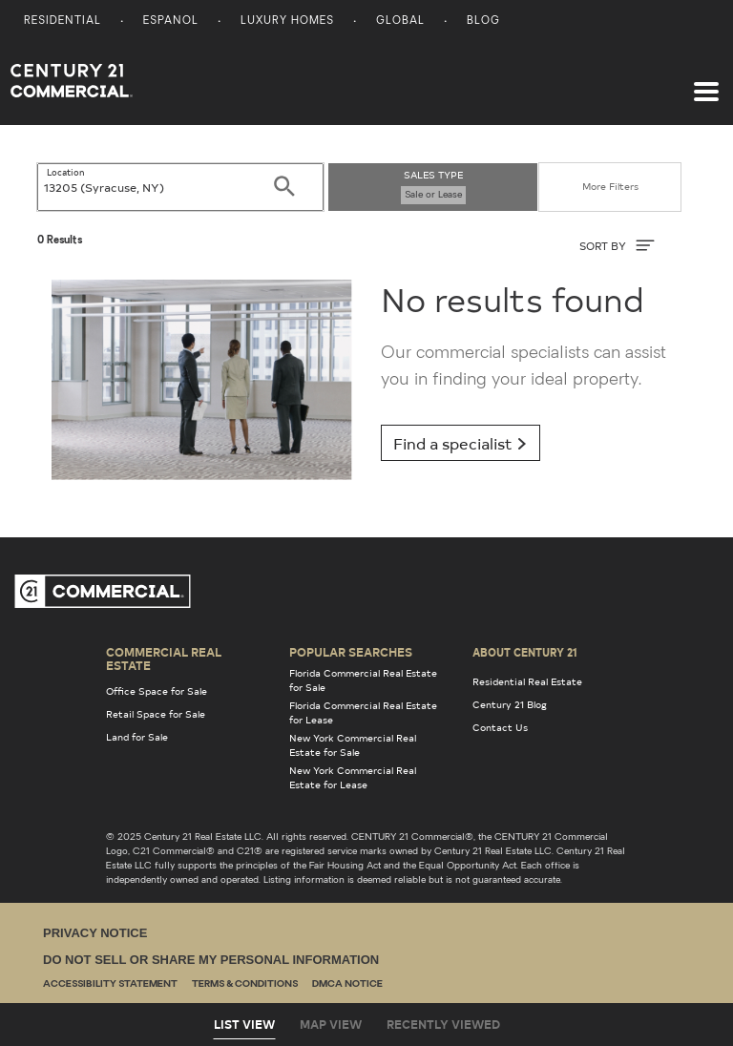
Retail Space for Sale (155, 714)
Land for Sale (137, 736)
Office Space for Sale (156, 691)
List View (244, 1024)
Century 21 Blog (509, 704)
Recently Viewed (443, 1024)
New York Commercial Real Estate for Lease (352, 777)
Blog (483, 21)
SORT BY (617, 245)
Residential (62, 21)
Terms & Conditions (245, 984)
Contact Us (500, 727)
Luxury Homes (287, 21)
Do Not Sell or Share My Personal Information (211, 959)
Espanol (171, 21)
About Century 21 (524, 652)
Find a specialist (460, 442)
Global (400, 21)
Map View (331, 1024)
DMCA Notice (347, 984)
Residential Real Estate (527, 681)
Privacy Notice (95, 933)
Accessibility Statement (110, 984)
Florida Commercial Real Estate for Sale (363, 680)
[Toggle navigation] (706, 82)
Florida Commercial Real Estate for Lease (363, 712)
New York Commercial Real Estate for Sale (352, 745)
